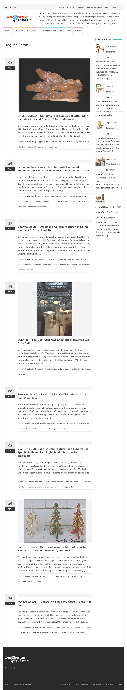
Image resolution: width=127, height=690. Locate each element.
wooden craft (53, 147)
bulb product (56, 487)
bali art (58, 142)
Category (80, 7)
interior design (84, 369)
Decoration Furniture (33, 482)
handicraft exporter (25, 201)
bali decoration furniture (61, 259)
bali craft (65, 142)
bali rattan (63, 196)
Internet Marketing (94, 7)
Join (106, 7)
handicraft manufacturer (43, 265)
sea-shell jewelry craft (75, 633)
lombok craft (75, 201)
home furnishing (71, 369)
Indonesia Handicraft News (35, 424)
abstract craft (49, 142)
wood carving (42, 147)
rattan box (22, 207)
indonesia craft (48, 633)
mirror (56, 265)
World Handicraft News (56, 424)
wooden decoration (25, 270)
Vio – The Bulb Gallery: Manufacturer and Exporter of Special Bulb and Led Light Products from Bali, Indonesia (53, 452)
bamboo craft (73, 196)
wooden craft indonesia (80, 265)
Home (61, 7)
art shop (47, 196)
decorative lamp (57, 369)
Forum (113, 7)
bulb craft (46, 487)
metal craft (22, 374)
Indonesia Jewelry (54, 627)
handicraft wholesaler (42, 201)
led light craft (67, 487)
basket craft (83, 196)
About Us (70, 7)
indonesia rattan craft (60, 201)
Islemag (8, 684)
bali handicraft (28, 429)
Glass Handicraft (49, 482)
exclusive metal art (79, 259)
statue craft (31, 147)
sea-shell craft (60, 633)
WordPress (26, 684)
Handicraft (29, 142)
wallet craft (66, 429)
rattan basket (86, 201)
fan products (56, 429)
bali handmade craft (43, 429)
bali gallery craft (75, 142)
